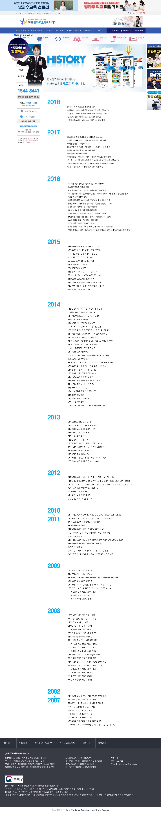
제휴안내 (103, 743)
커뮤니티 (99, 30)
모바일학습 (126, 30)
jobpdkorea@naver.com (128, 764)
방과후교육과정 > (22, 30)
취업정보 (77, 30)
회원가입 (131, 13)
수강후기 (59, 30)
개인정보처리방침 (68, 743)
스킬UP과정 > (36, 30)
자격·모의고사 (88, 30)
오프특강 (68, 30)
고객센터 (88, 743)
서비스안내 (138, 30)
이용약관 (24, 743)
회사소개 (9, 743)
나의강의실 (114, 30)
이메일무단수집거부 (44, 743)
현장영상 (50, 30)
